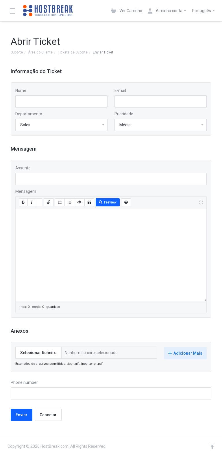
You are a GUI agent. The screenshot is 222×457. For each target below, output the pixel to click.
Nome (20, 90)
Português (203, 10)
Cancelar (48, 414)
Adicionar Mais (185, 352)
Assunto (23, 168)
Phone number (24, 382)
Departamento (28, 114)
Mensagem (25, 191)
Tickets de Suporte (73, 52)
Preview (107, 202)
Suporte (17, 52)
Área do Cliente (40, 52)
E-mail (120, 90)
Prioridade (123, 114)
